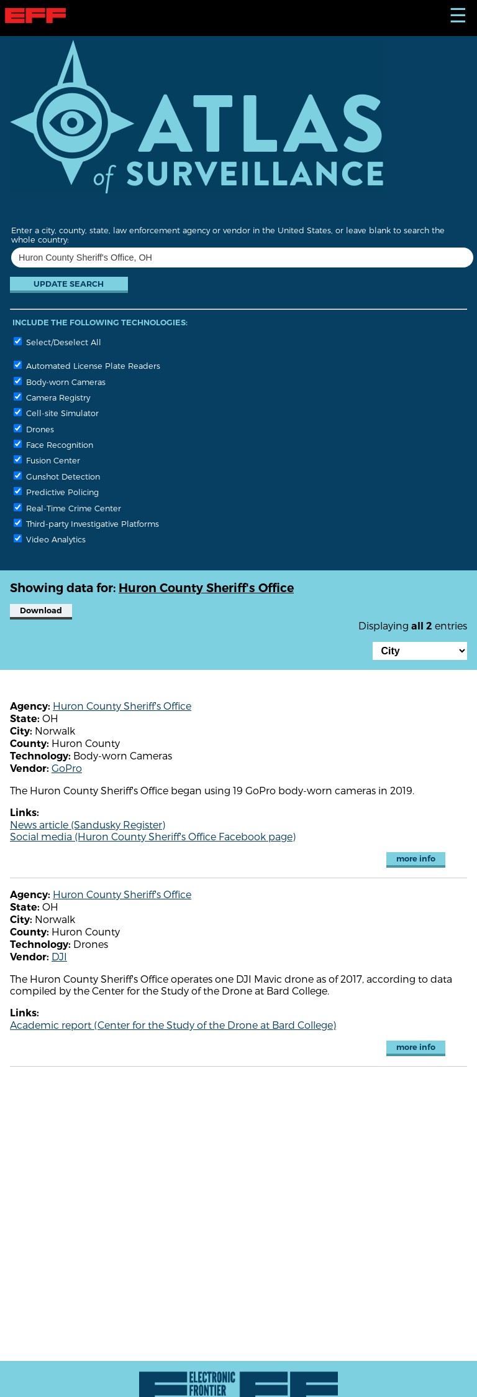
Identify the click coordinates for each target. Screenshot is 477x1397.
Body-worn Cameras (60, 381)
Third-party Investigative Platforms (86, 523)
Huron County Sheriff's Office (122, 706)
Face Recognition (53, 444)
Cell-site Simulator (56, 412)
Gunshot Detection (57, 476)
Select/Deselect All (57, 341)
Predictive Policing (56, 491)
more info (415, 858)
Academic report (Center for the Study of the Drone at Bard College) (173, 1025)
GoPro (67, 768)
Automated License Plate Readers (87, 365)
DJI (59, 956)
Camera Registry (52, 397)
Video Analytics (50, 539)
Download (41, 610)
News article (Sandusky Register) (87, 824)
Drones (34, 429)
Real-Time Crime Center (67, 508)
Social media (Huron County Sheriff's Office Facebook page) (153, 836)
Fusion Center (47, 460)
